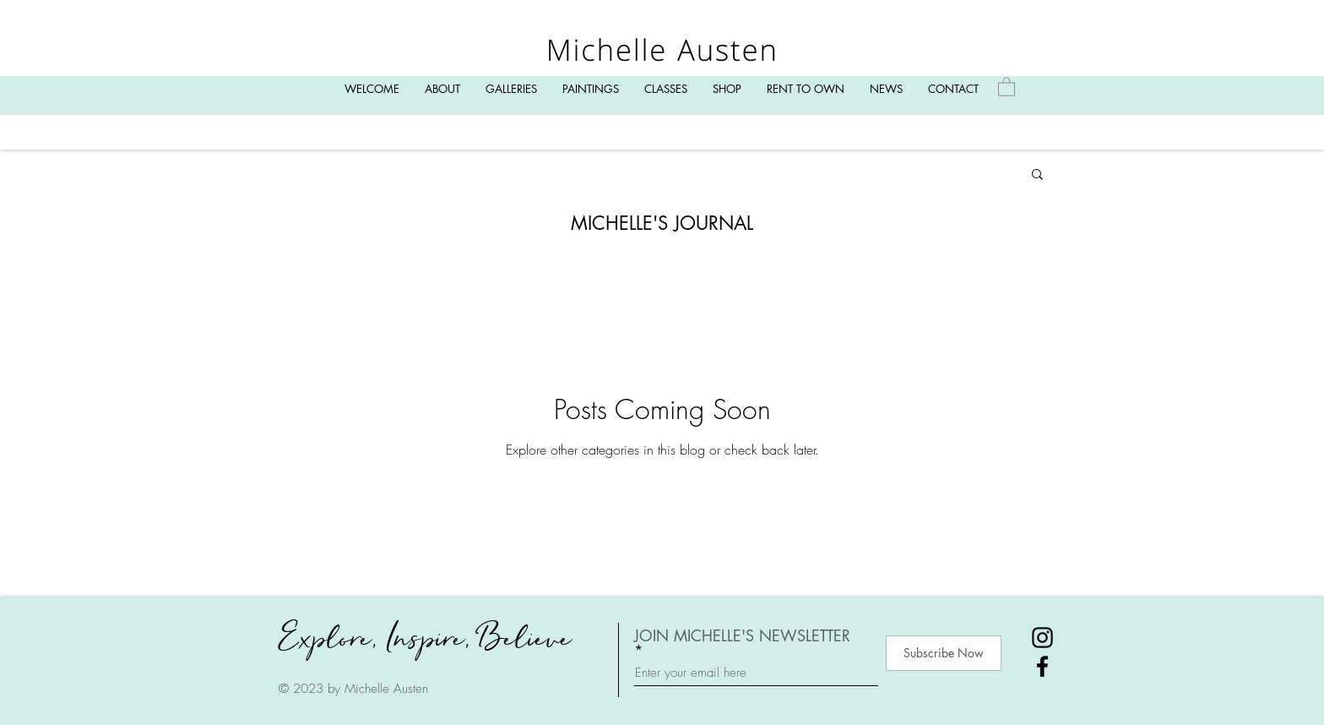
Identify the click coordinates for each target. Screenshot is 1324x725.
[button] (1037, 175)
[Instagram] (1042, 637)
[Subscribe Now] (943, 653)
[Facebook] (1042, 666)
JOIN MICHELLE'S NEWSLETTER (742, 637)
